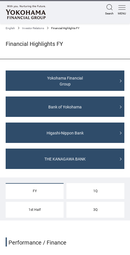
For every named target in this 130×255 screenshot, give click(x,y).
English (10, 28)
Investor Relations (33, 28)
